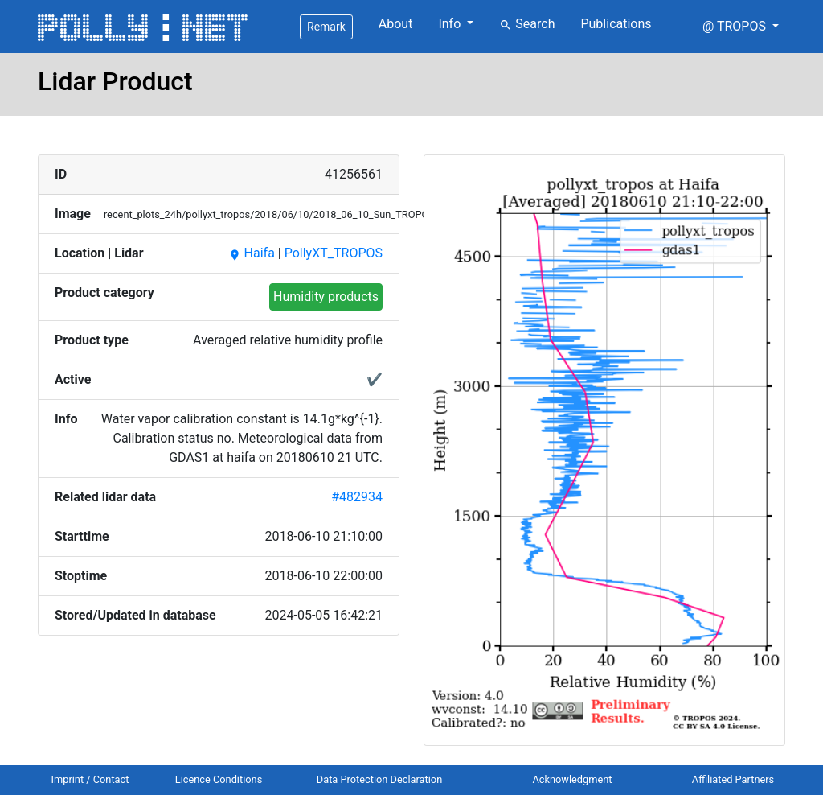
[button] (740, 26)
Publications (615, 23)
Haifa (251, 253)
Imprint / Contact (90, 779)
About (396, 23)
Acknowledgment (572, 779)
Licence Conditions (219, 779)
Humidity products (326, 296)
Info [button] (451, 23)
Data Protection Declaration (379, 779)
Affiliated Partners (733, 779)
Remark (326, 26)
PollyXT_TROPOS (334, 253)
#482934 (357, 497)
